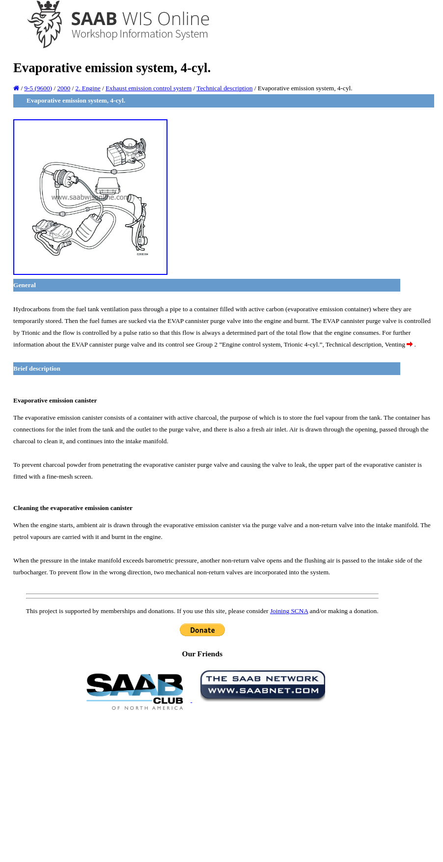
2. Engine (87, 88)
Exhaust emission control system (149, 88)
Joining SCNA (289, 611)
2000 (63, 88)
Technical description (224, 88)
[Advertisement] (202, 785)
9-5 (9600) (38, 88)
